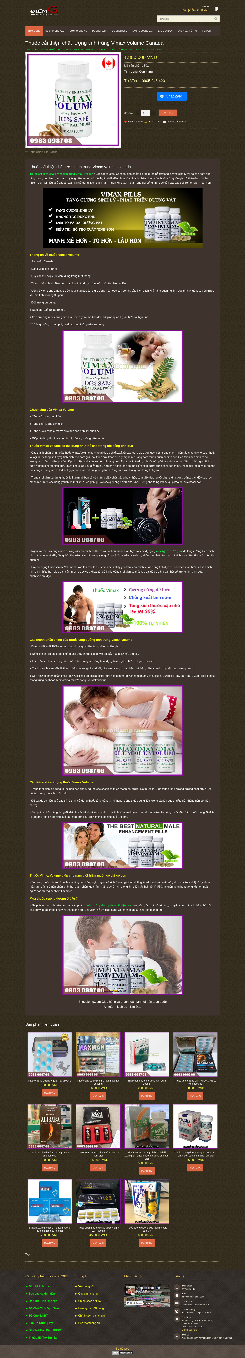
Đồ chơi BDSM (119, 31)
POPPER (206, 31)
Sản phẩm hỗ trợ (187, 31)
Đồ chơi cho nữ (78, 31)
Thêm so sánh (154, 122)
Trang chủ (34, 31)
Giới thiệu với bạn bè (176, 122)
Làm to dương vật (143, 31)
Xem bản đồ (189, 1329)
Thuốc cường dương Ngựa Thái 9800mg (49, 1080)
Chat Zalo (174, 96)
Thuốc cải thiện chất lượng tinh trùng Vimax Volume (61, 173)
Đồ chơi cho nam (54, 31)
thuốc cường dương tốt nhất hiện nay (108, 905)
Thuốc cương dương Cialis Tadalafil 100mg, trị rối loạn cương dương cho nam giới (146, 1155)
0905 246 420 (153, 81)
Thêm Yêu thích (135, 122)
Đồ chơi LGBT (99, 31)
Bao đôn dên (165, 31)
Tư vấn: (131, 81)
